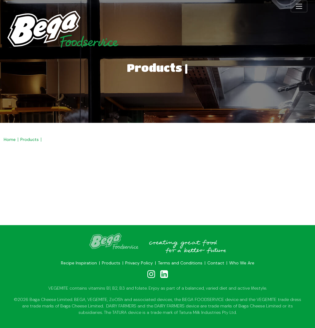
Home (10, 139)
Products (29, 139)
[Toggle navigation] (299, 6)
